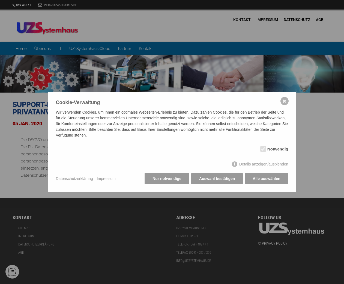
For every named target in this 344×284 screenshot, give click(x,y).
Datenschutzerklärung (74, 178)
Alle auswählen (266, 178)
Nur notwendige (166, 178)
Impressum (106, 178)
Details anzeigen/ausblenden (263, 164)
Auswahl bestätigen (217, 178)
